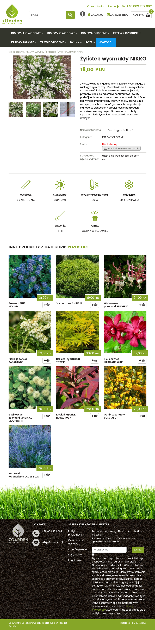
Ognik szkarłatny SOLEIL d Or (114, 416)
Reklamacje (75, 555)
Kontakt (101, 6)
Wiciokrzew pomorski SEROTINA (116, 304)
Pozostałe (79, 247)
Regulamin (74, 560)
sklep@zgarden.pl (52, 542)
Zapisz (138, 550)
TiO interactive (139, 623)
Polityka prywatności (75, 533)
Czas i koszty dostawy (75, 542)
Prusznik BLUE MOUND (17, 304)
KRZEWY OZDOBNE (125, 33)
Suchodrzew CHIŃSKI (69, 303)
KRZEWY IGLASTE (22, 42)
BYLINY (74, 42)
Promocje (113, 6)
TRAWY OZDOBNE (52, 42)
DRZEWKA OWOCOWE (26, 33)
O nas (90, 6)
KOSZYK (142, 14)
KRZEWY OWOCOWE (61, 33)
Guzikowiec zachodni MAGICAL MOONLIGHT (20, 418)
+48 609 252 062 (139, 6)
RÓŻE (88, 42)
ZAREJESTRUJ (119, 15)
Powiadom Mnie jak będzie (121, 149)
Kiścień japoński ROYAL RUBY (66, 416)
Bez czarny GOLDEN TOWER (68, 360)
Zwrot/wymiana (77, 549)
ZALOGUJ (97, 15)
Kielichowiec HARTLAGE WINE (113, 360)
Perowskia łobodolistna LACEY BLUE (24, 475)
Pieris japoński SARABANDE (18, 360)
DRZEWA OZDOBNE (94, 33)
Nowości (106, 42)
